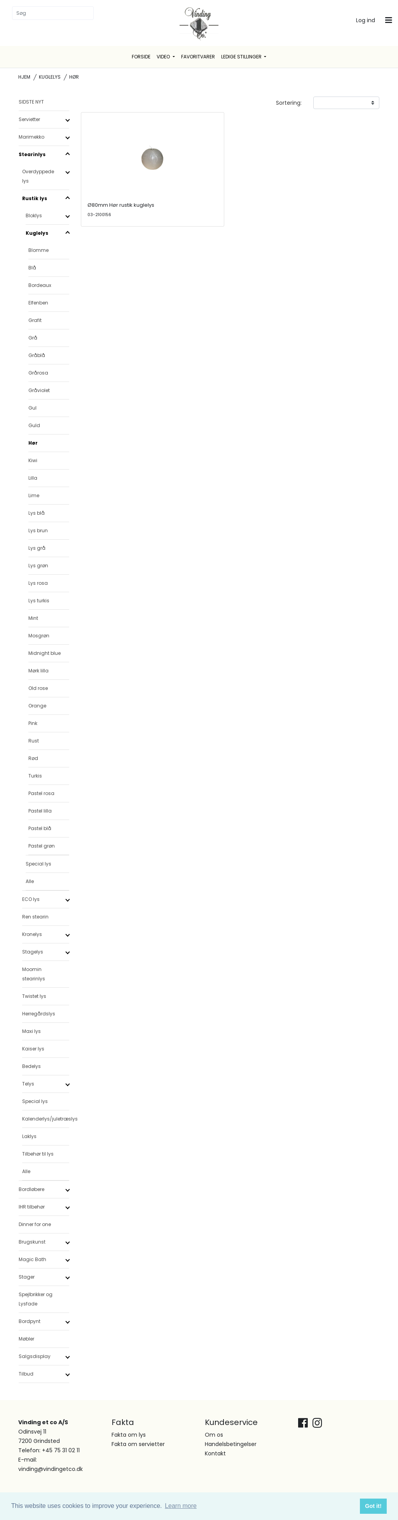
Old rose (38, 688)
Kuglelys (50, 77)
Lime (33, 495)
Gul (32, 408)
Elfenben (38, 302)
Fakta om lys (129, 1435)
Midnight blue (44, 653)
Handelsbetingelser (231, 1444)
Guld (34, 425)
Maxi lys (31, 1031)
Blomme (38, 250)
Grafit (35, 320)
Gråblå (36, 355)
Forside (141, 56)
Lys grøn (38, 565)
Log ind (365, 20)
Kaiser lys (33, 1048)
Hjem (24, 77)
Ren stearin (35, 916)
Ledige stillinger (242, 56)
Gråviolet (39, 390)
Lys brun (38, 530)
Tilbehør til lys (38, 1154)
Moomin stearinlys (33, 974)
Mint (33, 618)
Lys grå (36, 548)
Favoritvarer (198, 56)
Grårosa (38, 372)
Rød (33, 758)
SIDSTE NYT (31, 102)
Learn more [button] (181, 1505)
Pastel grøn (41, 846)
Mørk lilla (38, 670)
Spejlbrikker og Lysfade (35, 1299)
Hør (33, 443)
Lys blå (36, 513)
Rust (33, 740)
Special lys (38, 863)
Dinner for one (35, 1224)
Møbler (26, 1338)
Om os (214, 1435)
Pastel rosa (41, 793)
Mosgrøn (38, 635)
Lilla (32, 478)
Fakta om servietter (138, 1444)
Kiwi (32, 460)
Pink (32, 723)
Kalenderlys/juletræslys (45, 1118)
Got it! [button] (373, 1506)
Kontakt (215, 1453)
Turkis (35, 775)
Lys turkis (38, 600)
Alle (30, 881)
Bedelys (31, 1066)
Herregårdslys (38, 1013)
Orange (37, 705)
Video (164, 56)
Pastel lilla (40, 811)
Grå (32, 337)
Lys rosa (38, 583)
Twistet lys (34, 996)
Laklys (29, 1136)
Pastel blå (39, 828)
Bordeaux (39, 285)
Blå (32, 267)
